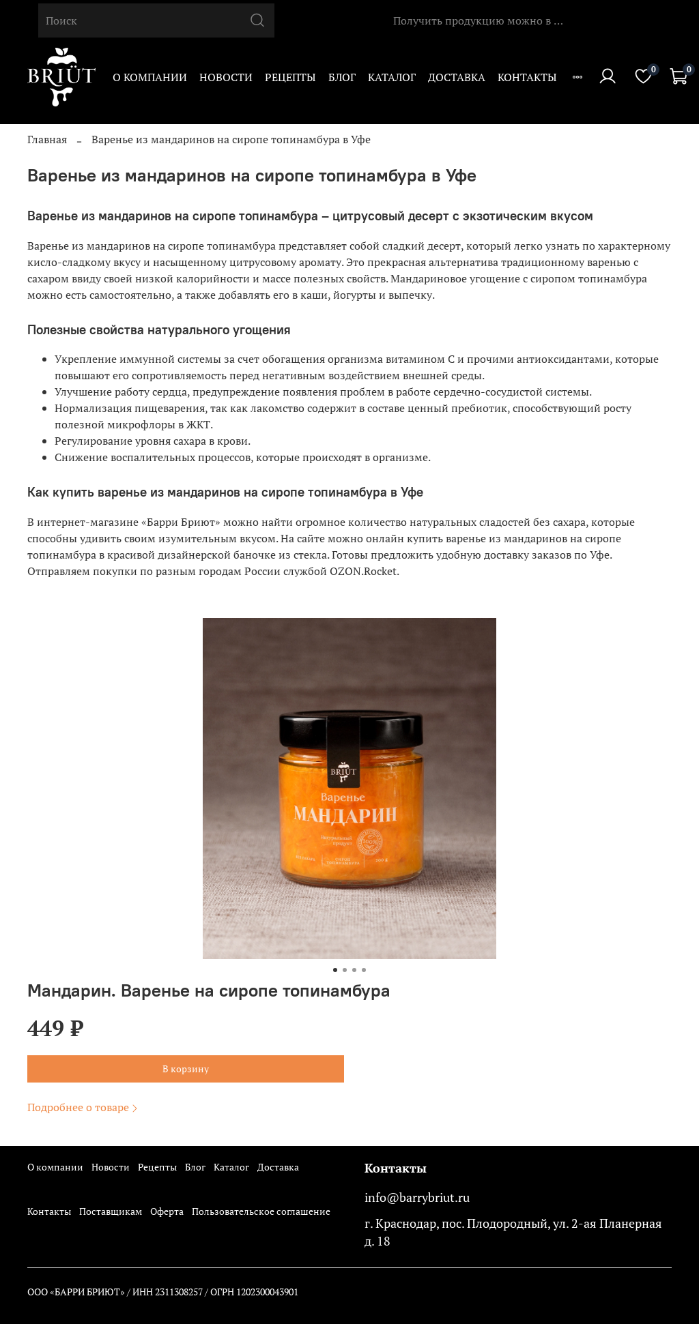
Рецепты (290, 77)
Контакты (527, 77)
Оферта (167, 1211)
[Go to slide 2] (345, 970)
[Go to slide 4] (364, 970)
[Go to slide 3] (354, 970)
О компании (150, 77)
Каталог (392, 77)
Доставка (456, 77)
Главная (47, 139)
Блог (342, 77)
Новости (226, 77)
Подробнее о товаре (83, 1107)
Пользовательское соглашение (261, 1211)
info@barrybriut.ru (417, 1197)
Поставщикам (110, 1211)
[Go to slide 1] (335, 970)
